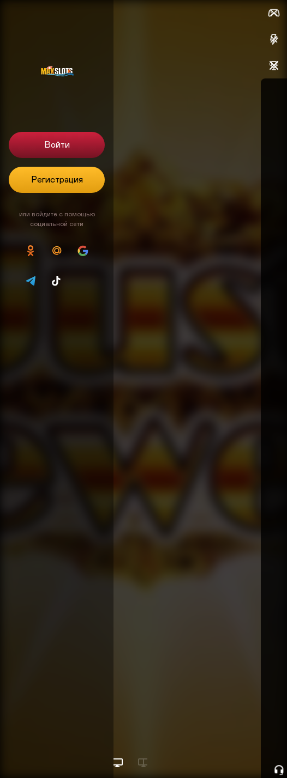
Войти (57, 145)
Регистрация (57, 179)
